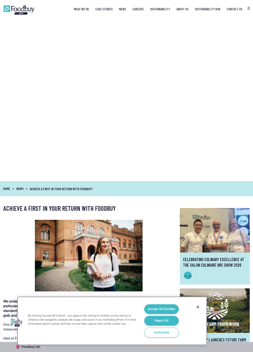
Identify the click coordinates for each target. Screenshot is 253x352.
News (122, 9)
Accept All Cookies (161, 309)
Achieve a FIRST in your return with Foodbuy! (61, 26)
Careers (138, 9)
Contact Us (234, 9)
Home (6, 26)
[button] (16, 322)
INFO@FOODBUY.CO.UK (215, 248)
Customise (161, 332)
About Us (182, 9)
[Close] (198, 307)
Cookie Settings (240, 332)
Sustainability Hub (207, 9)
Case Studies (104, 9)
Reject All (161, 321)
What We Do (81, 9)
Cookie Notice (219, 332)
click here (143, 204)
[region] (112, 321)
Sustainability (160, 9)
